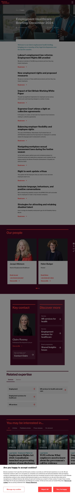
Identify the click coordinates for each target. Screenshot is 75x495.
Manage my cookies (14, 489)
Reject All (44, 489)
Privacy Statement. (31, 482)
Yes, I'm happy (61, 489)
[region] (37, 480)
